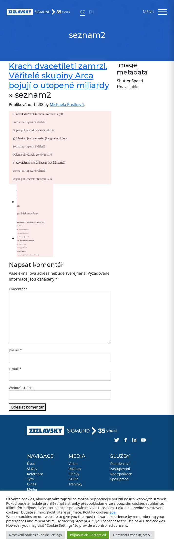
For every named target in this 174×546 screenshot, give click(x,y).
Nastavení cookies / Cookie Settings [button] (35, 535)
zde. (113, 512)
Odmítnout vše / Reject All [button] (132, 535)
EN (91, 12)
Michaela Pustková (67, 104)
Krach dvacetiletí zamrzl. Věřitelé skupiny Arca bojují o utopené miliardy (59, 75)
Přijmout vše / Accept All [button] (88, 535)
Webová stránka (21, 387)
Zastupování (120, 468)
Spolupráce (119, 479)
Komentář (18, 289)
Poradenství (119, 463)
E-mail (15, 369)
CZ (82, 12)
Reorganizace (121, 474)
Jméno (15, 350)
